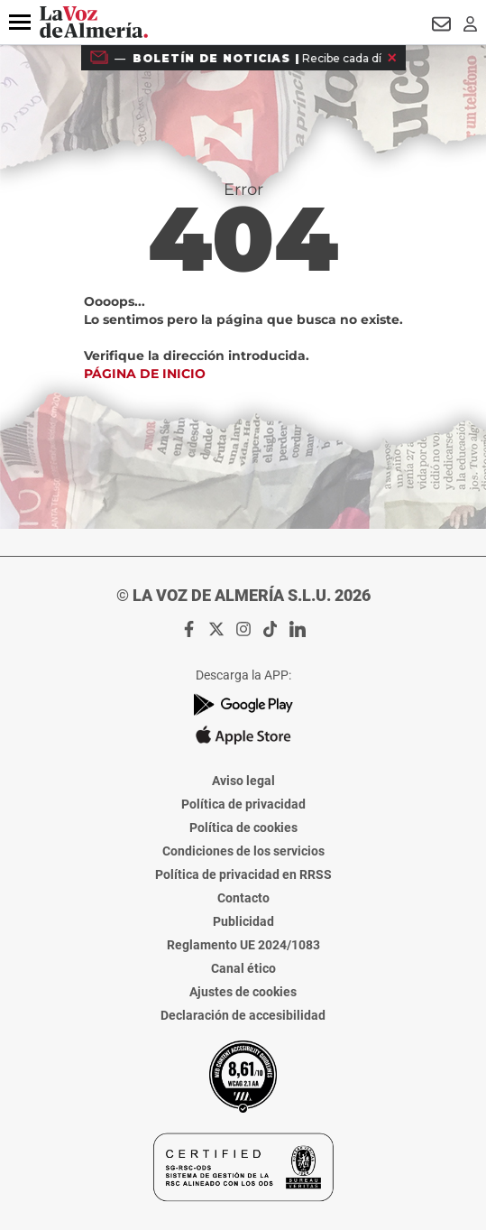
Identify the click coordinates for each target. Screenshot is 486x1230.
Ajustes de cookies (243, 992)
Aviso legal (243, 780)
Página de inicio (145, 373)
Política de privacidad (243, 804)
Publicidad (243, 921)
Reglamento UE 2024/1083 (243, 945)
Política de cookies (243, 827)
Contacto (243, 898)
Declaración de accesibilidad (243, 1015)
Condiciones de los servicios (243, 851)
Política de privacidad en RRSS (243, 874)
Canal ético (243, 968)
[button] (20, 22)
